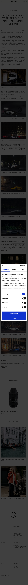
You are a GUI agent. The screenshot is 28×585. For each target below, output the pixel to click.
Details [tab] (14, 269)
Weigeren (14, 318)
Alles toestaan (14, 313)
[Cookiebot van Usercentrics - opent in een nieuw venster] (20, 266)
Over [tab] (23, 269)
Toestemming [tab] (5, 269)
